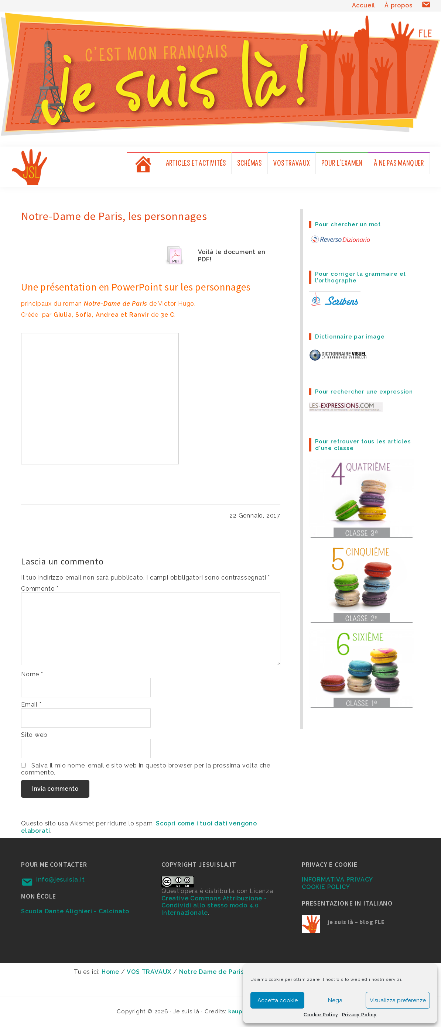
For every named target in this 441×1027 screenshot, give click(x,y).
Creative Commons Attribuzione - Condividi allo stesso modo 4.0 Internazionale (214, 905)
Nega (335, 1000)
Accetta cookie (277, 1000)
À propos (398, 5)
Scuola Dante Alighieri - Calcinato (75, 911)
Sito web (34, 734)
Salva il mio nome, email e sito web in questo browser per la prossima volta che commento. (145, 769)
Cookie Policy (321, 1014)
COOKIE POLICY (326, 886)
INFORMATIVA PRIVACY (337, 879)
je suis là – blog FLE (356, 921)
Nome (32, 674)
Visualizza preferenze (398, 1000)
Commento (40, 588)
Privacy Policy (359, 1014)
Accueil (364, 5)
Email (31, 704)
